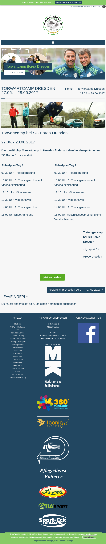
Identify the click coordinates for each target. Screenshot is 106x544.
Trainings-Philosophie (18, 342)
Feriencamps (17, 363)
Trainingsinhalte (17, 345)
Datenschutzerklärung (18, 378)
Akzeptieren (89, 537)
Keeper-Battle (18, 360)
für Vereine (18, 351)
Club (17, 330)
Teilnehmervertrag (17, 333)
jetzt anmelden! (52, 277)
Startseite (17, 324)
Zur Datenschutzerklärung (69, 537)
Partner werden (17, 374)
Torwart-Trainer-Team (18, 339)
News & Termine (18, 369)
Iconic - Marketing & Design (63, 541)
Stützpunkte (17, 357)
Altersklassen (17, 348)
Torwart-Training (18, 336)
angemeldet (21, 303)
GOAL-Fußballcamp (17, 327)
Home (68, 88)
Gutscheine (18, 354)
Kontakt (18, 372)
